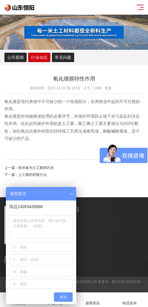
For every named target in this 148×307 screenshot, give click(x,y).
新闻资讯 (92, 299)
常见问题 (63, 57)
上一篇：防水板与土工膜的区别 (29, 168)
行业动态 (39, 57)
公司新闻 (15, 57)
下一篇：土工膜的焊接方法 (25, 175)
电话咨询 (129, 299)
